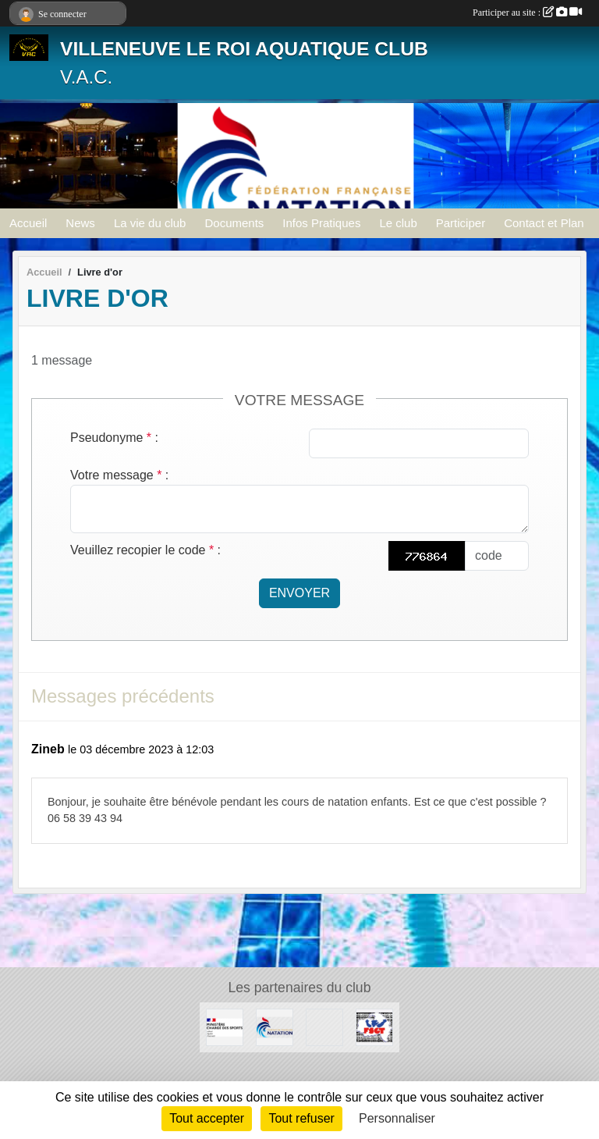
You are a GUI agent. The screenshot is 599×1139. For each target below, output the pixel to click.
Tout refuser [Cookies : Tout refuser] (301, 1118)
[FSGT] (374, 1026)
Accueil (28, 223)
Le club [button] (397, 223)
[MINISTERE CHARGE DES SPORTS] (224, 1026)
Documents (234, 223)
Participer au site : (527, 12)
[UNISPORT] (324, 1026)
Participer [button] (460, 223)
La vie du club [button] (150, 223)
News (80, 223)
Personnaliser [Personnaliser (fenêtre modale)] (397, 1118)
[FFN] (274, 1026)
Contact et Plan (544, 223)
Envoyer (299, 593)
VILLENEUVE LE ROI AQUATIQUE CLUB (244, 48)
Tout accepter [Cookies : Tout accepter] (206, 1118)
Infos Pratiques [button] (321, 223)
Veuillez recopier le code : (145, 550)
